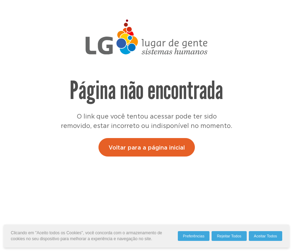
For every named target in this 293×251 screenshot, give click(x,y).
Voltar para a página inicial (147, 148)
